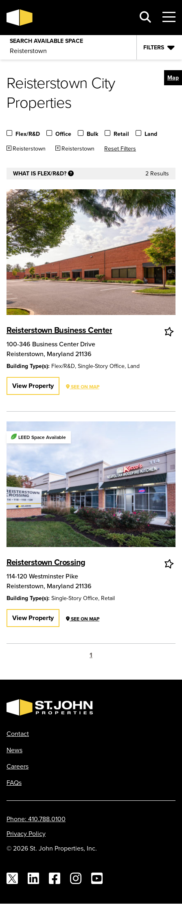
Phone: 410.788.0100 (36, 818)
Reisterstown (29, 148)
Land (151, 134)
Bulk (92, 134)
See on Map (82, 386)
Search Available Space (46, 39)
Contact (18, 733)
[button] (173, 77)
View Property (33, 385)
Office (63, 134)
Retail (121, 134)
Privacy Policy (26, 833)
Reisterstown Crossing (46, 562)
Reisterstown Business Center (59, 330)
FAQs (14, 782)
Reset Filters (120, 148)
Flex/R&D (27, 134)
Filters (153, 47)
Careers (18, 766)
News (14, 749)
